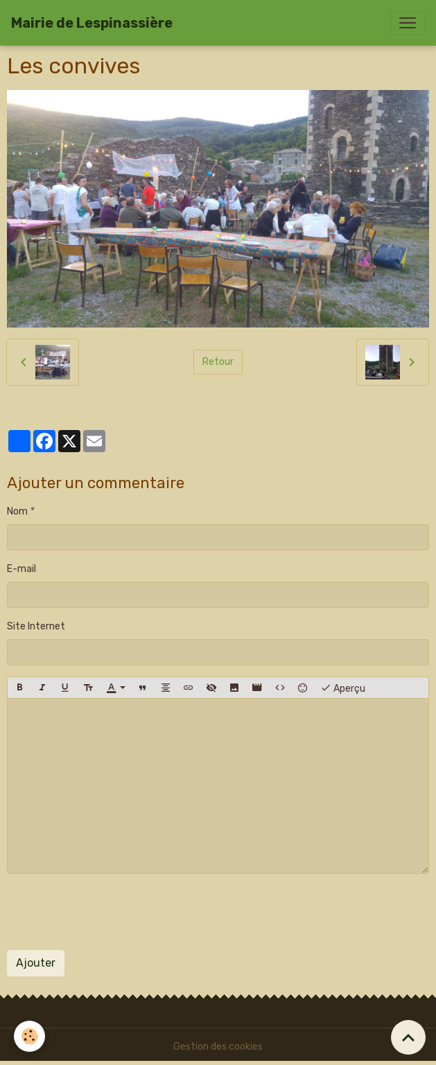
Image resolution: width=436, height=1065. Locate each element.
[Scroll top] (408, 1037)
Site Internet (36, 626)
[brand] (92, 22)
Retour (218, 362)
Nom (17, 511)
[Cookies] (29, 1036)
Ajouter (35, 962)
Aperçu (342, 688)
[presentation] (112, 912)
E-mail (21, 569)
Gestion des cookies (218, 1047)
